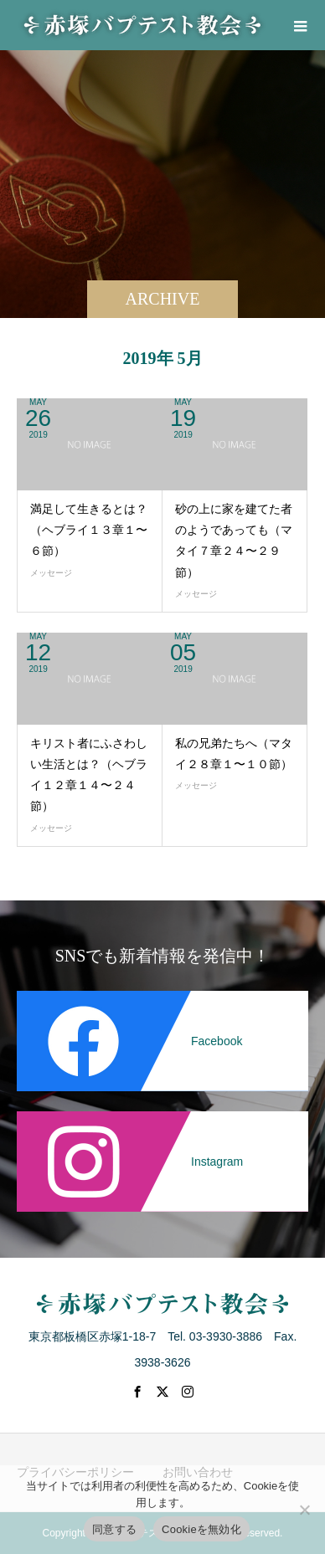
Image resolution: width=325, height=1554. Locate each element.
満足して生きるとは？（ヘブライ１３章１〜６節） (88, 529)
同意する (114, 1529)
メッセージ (51, 572)
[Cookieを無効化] (304, 1509)
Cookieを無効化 (201, 1529)
